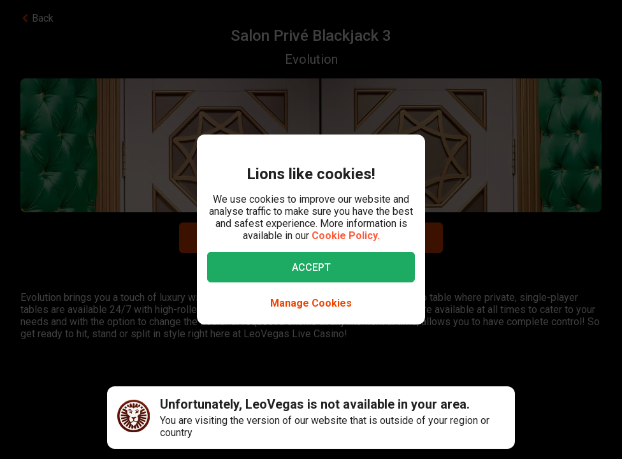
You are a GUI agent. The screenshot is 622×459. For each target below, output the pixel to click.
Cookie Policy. (346, 235)
